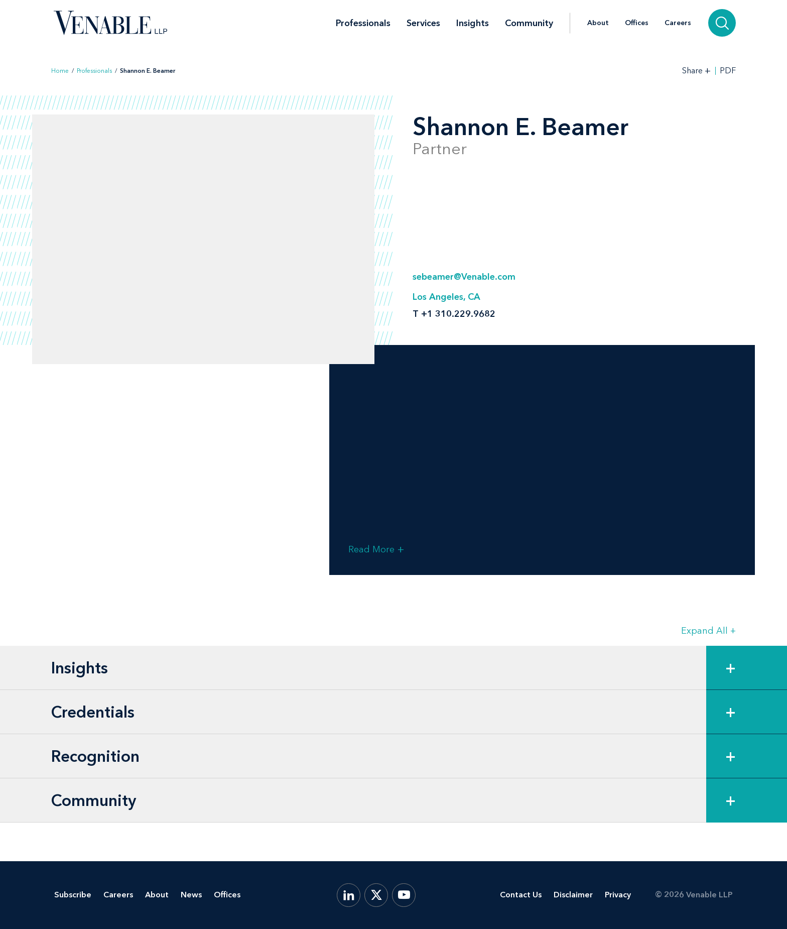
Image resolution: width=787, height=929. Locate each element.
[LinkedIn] (348, 895)
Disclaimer (573, 894)
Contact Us (521, 894)
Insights (472, 23)
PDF (728, 71)
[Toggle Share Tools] (696, 70)
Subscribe (72, 894)
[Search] (722, 23)
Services (423, 23)
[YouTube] (404, 895)
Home (60, 71)
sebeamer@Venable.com (464, 276)
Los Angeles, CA (446, 296)
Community (529, 23)
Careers (678, 23)
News (191, 894)
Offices (636, 23)
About (598, 23)
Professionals (363, 23)
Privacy (618, 894)
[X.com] (376, 895)
